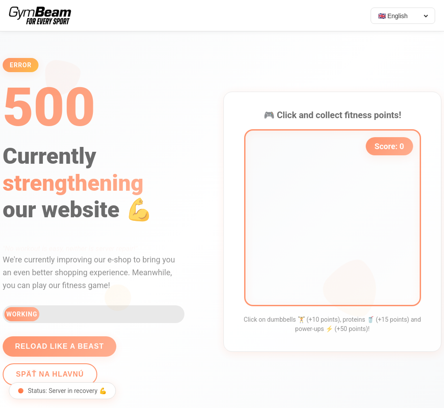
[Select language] (402, 16)
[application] (335, 217)
